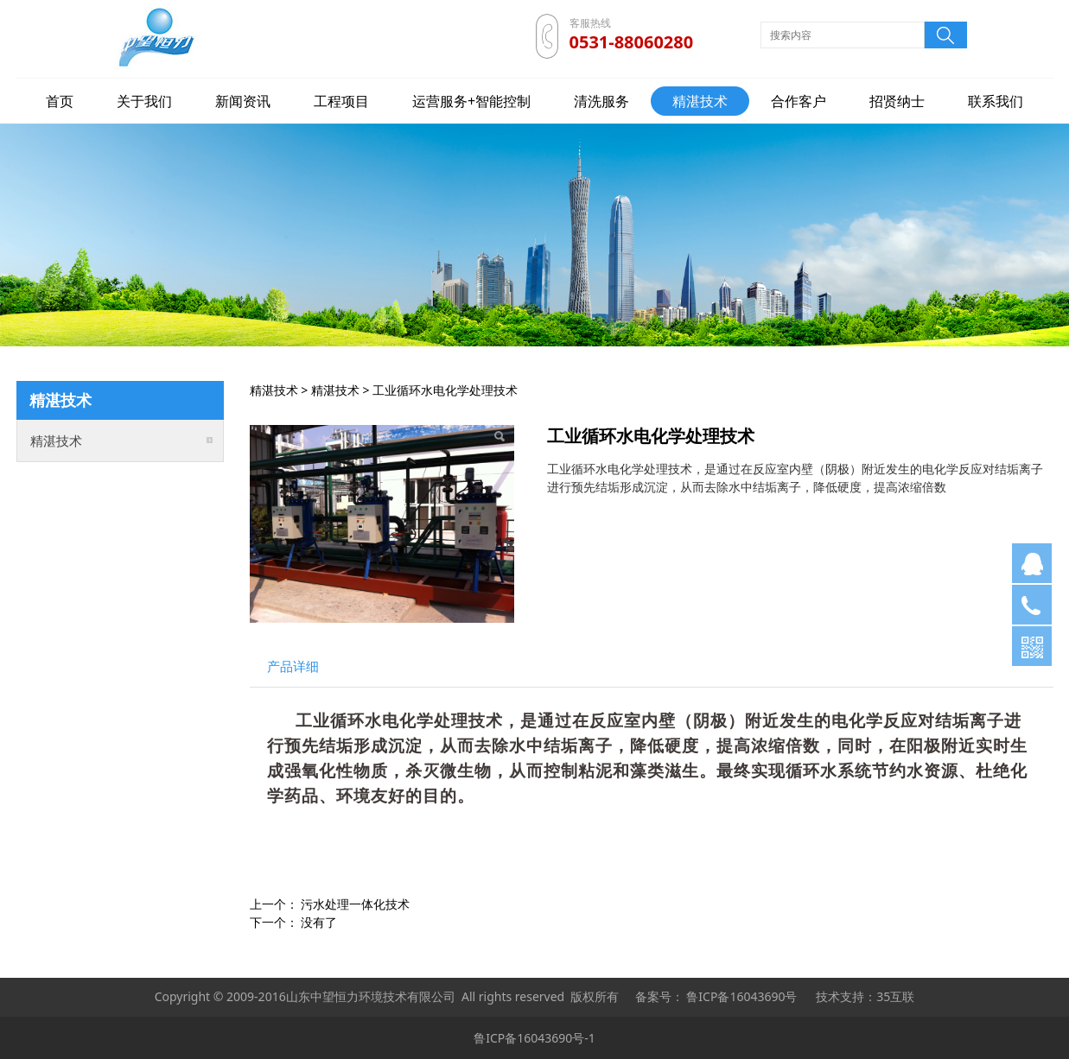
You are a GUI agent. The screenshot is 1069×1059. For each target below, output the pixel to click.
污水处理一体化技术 (355, 904)
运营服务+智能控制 (471, 101)
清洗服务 (601, 101)
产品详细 (293, 666)
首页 (59, 101)
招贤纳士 (897, 101)
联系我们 (995, 101)
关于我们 (144, 101)
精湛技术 (700, 101)
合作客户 (798, 101)
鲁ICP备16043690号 (741, 996)
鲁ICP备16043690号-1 (534, 1038)
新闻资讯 (242, 101)
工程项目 (341, 101)
